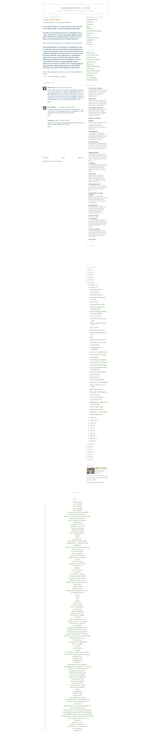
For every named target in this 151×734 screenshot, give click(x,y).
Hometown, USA (75, 8)
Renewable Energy (77, 671)
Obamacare (77, 658)
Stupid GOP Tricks (77, 687)
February (92, 438)
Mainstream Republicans (77, 629)
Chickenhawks (77, 530)
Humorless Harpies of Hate (77, 590)
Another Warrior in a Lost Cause (98, 342)
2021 (89, 269)
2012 (89, 452)
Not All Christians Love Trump (98, 354)
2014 (89, 446)
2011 (89, 454)
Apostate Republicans (77, 514)
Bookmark (77, 522)
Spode (91, 337)
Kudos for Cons (77, 613)
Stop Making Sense (77, 685)
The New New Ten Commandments (99, 382)
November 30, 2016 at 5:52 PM (67, 107)
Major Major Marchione (77, 631)
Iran (77, 594)
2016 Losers (77, 508)
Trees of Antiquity (91, 77)
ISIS (77, 599)
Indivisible (89, 28)
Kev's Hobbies (77, 611)
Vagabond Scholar (94, 152)
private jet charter (64, 124)
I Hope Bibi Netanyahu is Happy (98, 365)
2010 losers (77, 502)
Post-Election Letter (95, 377)
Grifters (77, 584)
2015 (89, 444)
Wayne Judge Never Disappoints (98, 392)
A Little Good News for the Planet (98, 362)
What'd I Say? (77, 722)
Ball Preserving (90, 52)
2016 (89, 282)
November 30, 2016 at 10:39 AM (63, 87)
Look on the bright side (77, 627)
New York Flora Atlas (92, 73)
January (92, 441)
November (93, 287)
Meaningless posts (77, 638)
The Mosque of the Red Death (78, 699)
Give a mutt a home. (95, 394)
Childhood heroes (77, 533)
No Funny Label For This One (77, 652)
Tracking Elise (90, 40)
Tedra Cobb (77, 693)
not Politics (77, 656)
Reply (49, 101)
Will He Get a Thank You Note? (98, 340)
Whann (77, 720)
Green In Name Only (77, 580)
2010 (89, 457)
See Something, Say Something (98, 359)
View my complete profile (95, 482)
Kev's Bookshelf (77, 607)
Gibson (77, 568)
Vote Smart (89, 44)
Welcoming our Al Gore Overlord (77, 710)
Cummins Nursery (91, 61)
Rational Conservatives (77, 669)
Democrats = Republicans (77, 543)
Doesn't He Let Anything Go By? (98, 352)
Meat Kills (77, 640)
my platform (77, 644)
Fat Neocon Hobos (77, 555)
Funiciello (77, 566)
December (93, 284)
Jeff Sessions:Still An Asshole (97, 304)
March (92, 435)
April (91, 433)
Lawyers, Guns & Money (95, 88)
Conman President (94, 345)
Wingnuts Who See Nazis (77, 726)
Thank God (77, 695)
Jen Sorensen (92, 239)
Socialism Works (77, 681)
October (92, 417)
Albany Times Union (91, 19)
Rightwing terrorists (77, 677)
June (91, 428)
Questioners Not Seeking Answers (77, 666)
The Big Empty (93, 218)
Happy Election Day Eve (96, 389)
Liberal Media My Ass (77, 619)
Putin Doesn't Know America (97, 330)
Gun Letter (77, 586)
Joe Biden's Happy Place (96, 414)
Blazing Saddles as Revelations (77, 516)
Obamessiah (77, 660)
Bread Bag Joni (77, 524)
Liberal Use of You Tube (77, 621)
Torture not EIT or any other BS (77, 706)
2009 (89, 459)
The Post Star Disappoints (96, 397)
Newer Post (46, 157)
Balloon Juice (92, 98)
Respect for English (77, 673)
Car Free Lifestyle (77, 526)
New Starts (77, 648)
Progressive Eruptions (95, 118)
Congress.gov (89, 24)
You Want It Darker (95, 374)
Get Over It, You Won (95, 316)
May (91, 430)
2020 (89, 272)
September (93, 420)
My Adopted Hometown (77, 642)
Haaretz (88, 26)
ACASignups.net (93, 131)
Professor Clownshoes (77, 664)
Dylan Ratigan (77, 549)
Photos (77, 662)
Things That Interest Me (77, 702)
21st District (77, 510)
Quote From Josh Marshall (96, 379)
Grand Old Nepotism (77, 576)
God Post (77, 572)
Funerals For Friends (77, 563)
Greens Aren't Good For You (77, 582)
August (92, 423)
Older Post (80, 157)
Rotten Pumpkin (94, 357)
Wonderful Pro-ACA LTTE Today (98, 412)
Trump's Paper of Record (96, 295)
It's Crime (77, 603)
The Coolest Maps (94, 292)
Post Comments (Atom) (56, 161)
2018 (89, 277)
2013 (89, 449)
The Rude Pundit (93, 142)
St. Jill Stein (77, 683)
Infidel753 (91, 121)
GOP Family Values (77, 574)
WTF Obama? (77, 728)
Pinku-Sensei (51, 87)
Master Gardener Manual (92, 70)
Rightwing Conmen (77, 675)
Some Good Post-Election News (98, 372)
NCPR (88, 35)
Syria (77, 689)
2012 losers (77, 504)
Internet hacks (77, 592)
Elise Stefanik (77, 551)
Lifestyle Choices (77, 623)
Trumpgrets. (92, 163)
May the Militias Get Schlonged (77, 636)
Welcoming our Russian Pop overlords (77, 716)
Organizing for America (92, 37)
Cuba (77, 537)
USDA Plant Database (92, 80)
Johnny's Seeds (90, 68)
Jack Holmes (89, 33)
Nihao (77, 650)
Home (63, 157)
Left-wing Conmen (77, 615)
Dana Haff (77, 539)
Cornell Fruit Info (91, 57)
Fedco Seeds (89, 64)
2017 (89, 280)
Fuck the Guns (77, 561)
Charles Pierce (90, 22)
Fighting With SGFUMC (77, 557)
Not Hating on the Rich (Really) (77, 654)
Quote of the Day (94, 327)
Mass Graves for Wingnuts (77, 633)
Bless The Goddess (77, 518)
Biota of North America (92, 55)
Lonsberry (77, 625)
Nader (77, 646)
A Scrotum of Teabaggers (77, 512)
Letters (77, 617)
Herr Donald (77, 588)
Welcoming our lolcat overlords (77, 714)
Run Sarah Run (77, 679)
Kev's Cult (77, 609)
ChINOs (77, 535)
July (91, 425)
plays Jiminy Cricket (54, 22)
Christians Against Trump (96, 407)
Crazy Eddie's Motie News (96, 107)
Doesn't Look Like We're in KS (77, 547)
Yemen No (77, 730)
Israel (77, 601)
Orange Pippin (90, 75)
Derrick (77, 545)
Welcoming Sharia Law (77, 718)
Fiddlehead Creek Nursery (93, 66)
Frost (77, 559)
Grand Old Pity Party (77, 578)
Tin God (77, 703)
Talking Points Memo (94, 184)
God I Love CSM (77, 570)
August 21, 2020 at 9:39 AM (62, 120)
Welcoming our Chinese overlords (77, 712)
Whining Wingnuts (77, 724)
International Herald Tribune (93, 31)
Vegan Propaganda (77, 708)
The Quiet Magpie (94, 215)
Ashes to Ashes (93, 302)
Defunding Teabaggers (77, 541)
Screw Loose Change (94, 229)
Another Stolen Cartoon (96, 399)
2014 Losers (77, 506)
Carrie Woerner (77, 529)
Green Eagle (92, 173)
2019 (89, 274)
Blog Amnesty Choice (77, 520)
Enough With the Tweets (96, 289)
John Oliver (77, 605)
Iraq (77, 596)
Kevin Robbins (52, 107)
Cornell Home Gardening (93, 59)
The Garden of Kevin (77, 697)
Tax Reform (77, 691)
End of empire (77, 553)
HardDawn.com (93, 205)
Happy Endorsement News (96, 409)
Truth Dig (89, 42)
